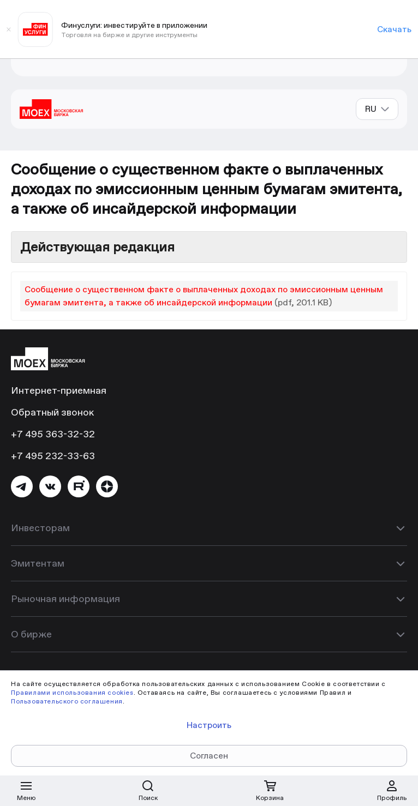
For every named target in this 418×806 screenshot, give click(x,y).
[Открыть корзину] (270, 790)
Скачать (394, 29)
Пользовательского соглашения (67, 701)
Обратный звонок (52, 412)
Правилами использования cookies (72, 692)
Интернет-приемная (58, 390)
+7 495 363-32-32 (53, 434)
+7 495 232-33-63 (53, 455)
